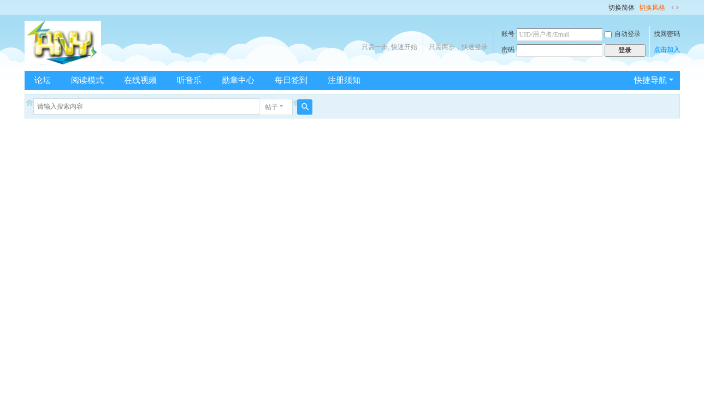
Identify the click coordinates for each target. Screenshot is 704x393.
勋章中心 (238, 80)
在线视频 (140, 80)
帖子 (271, 107)
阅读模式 (87, 80)
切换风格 (652, 7)
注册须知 (344, 80)
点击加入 (667, 49)
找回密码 (667, 34)
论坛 (42, 80)
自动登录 (623, 34)
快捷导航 (650, 80)
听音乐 (189, 80)
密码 (507, 49)
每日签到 (291, 80)
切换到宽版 (675, 8)
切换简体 (621, 7)
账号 (507, 34)
